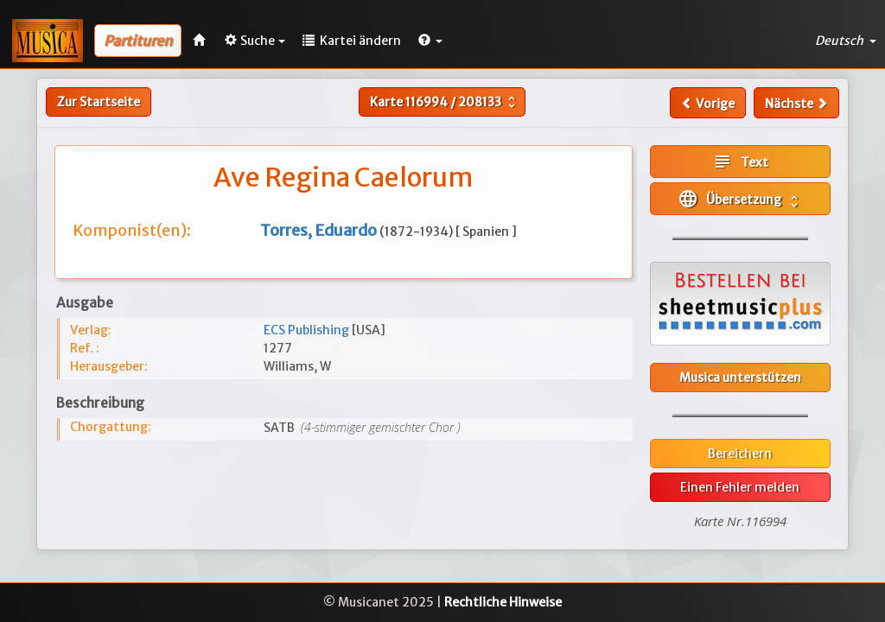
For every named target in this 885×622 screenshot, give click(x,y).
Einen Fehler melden (739, 487)
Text (740, 161)
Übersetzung (740, 198)
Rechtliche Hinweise (503, 602)
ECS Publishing (308, 330)
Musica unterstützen (740, 377)
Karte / (444, 102)
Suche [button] (255, 40)
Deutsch (845, 40)
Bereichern (740, 453)
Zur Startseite (98, 102)
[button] (430, 40)
